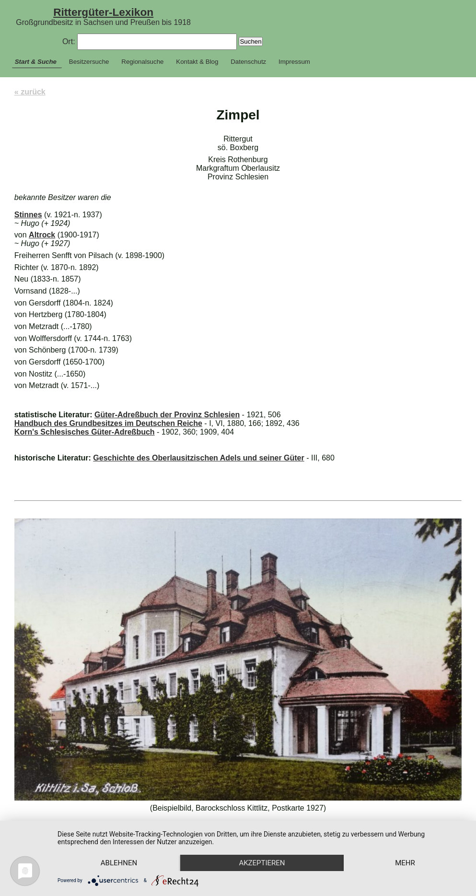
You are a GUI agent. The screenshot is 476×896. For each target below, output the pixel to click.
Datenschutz (248, 61)
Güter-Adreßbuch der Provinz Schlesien (167, 415)
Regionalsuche (142, 61)
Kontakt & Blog (197, 61)
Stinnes (28, 215)
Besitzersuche (89, 61)
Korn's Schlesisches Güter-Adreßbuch (84, 432)
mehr (405, 863)
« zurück (30, 92)
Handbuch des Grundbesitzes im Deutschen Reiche (108, 423)
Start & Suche (36, 61)
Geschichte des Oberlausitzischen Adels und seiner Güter (198, 458)
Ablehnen (119, 863)
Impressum (294, 61)
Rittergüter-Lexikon (103, 12)
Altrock (42, 235)
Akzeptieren (262, 863)
